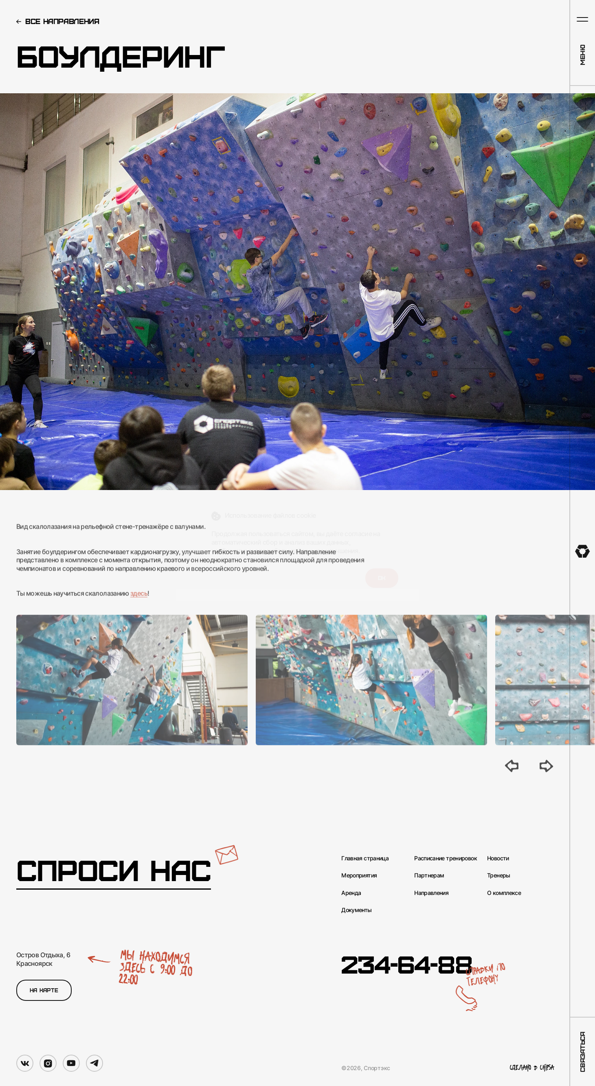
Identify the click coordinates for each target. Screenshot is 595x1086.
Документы (356, 909)
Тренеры (498, 875)
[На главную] (582, 551)
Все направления (62, 21)
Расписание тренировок (445, 858)
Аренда (351, 892)
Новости (498, 858)
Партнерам (429, 875)
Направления (431, 892)
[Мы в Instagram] (48, 1063)
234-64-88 (406, 963)
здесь (138, 605)
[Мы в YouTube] (71, 1063)
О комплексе (504, 892)
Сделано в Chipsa (532, 1068)
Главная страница (365, 858)
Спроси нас (113, 870)
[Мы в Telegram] (94, 1063)
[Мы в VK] (24, 1063)
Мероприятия (359, 875)
